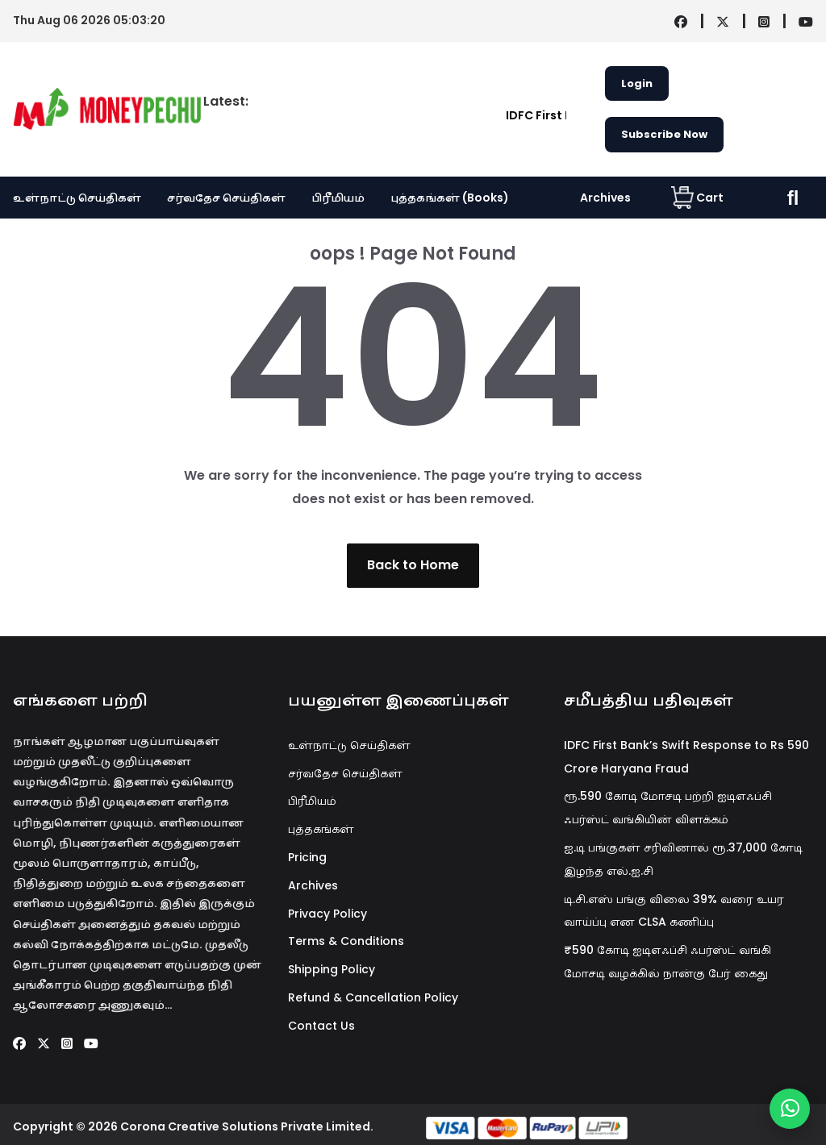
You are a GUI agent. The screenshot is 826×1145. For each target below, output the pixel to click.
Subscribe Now (664, 134)
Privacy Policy (327, 914)
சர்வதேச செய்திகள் (226, 197)
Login (637, 83)
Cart (697, 197)
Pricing (307, 857)
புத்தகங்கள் (321, 829)
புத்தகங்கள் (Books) (449, 197)
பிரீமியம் (338, 197)
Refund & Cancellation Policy (373, 997)
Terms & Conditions (346, 941)
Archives (605, 197)
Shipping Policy (331, 969)
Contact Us (321, 1026)
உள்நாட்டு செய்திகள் (77, 197)
